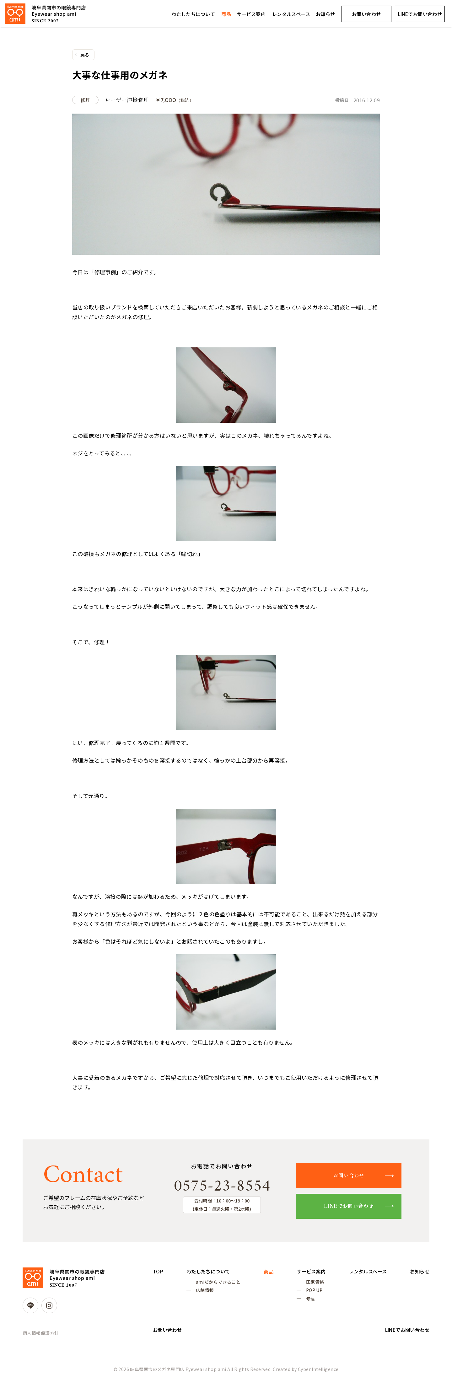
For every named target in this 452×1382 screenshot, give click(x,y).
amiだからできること (217, 1283)
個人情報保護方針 (41, 1334)
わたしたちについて (193, 13)
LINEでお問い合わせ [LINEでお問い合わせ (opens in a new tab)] (420, 13)
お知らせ (325, 13)
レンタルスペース (291, 13)
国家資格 (312, 1283)
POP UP (311, 1292)
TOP (158, 1273)
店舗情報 (204, 1292)
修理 (307, 1302)
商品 (226, 13)
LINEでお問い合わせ (352, 1207)
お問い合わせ (366, 13)
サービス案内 (251, 13)
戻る (84, 54)
